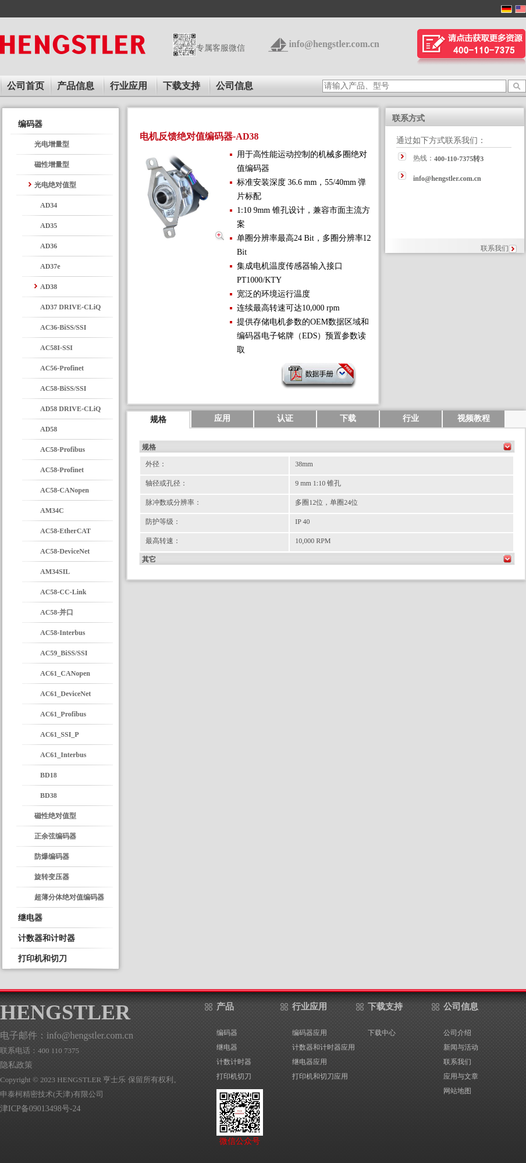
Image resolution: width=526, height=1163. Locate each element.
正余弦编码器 (55, 836)
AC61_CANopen (65, 673)
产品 (225, 1006)
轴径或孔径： (166, 483)
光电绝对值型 (55, 185)
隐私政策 (16, 1065)
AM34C (52, 510)
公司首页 (25, 86)
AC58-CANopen (64, 490)
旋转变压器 (51, 877)
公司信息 (234, 86)
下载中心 (382, 1033)
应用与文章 (460, 1076)
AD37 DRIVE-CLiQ (70, 307)
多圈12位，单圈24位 (326, 502)
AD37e (50, 266)
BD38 (48, 795)
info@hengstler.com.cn (334, 44)
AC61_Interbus (63, 755)
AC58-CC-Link (63, 592)
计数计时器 (233, 1062)
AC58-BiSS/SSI (63, 388)
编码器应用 (309, 1033)
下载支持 (181, 86)
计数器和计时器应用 (323, 1047)
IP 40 (302, 522)
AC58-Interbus (62, 633)
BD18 (48, 775)
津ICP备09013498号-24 (40, 1108)
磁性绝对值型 (55, 816)
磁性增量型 (51, 164)
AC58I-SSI (56, 348)
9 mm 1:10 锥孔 (318, 483)
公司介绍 (457, 1033)
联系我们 (495, 248)
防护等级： (162, 522)
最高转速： (162, 541)
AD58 (48, 429)
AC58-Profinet (62, 470)
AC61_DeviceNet (65, 694)
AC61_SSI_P (59, 734)
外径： (155, 464)
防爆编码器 (51, 856)
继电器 (226, 1047)
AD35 (48, 226)
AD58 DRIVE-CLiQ (70, 409)
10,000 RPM (312, 541)
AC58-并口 (56, 612)
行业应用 (128, 86)
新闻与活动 (460, 1047)
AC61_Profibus (63, 714)
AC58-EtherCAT (65, 531)
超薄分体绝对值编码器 (69, 897)
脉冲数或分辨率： (173, 502)
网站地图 (457, 1091)
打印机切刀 (233, 1076)
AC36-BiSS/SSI (63, 327)
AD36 (48, 246)
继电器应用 (309, 1062)
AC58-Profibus (62, 449)
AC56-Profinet (62, 368)
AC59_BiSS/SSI (63, 653)
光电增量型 (51, 144)
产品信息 (75, 86)
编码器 (226, 1033)
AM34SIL (55, 572)
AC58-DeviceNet (65, 551)
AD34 (48, 205)
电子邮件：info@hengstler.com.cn (66, 1035)
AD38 (48, 287)
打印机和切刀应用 (320, 1076)
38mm (304, 464)
